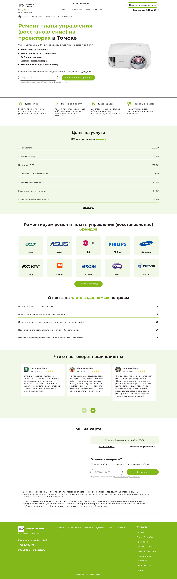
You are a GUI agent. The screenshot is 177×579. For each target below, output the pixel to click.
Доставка (101, 528)
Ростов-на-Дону (145, 546)
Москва (140, 532)
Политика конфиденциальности (88, 574)
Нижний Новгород (146, 551)
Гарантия (88, 528)
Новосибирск (144, 556)
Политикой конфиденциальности (55, 82)
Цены (87, 9)
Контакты (97, 9)
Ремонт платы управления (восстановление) (51, 16)
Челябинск (142, 561)
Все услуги (88, 207)
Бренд (63, 9)
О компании (76, 9)
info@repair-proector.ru (142, 446)
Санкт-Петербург (146, 537)
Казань (140, 570)
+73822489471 (81, 3)
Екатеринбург (144, 565)
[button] (93, 410)
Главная (25, 16)
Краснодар (142, 542)
